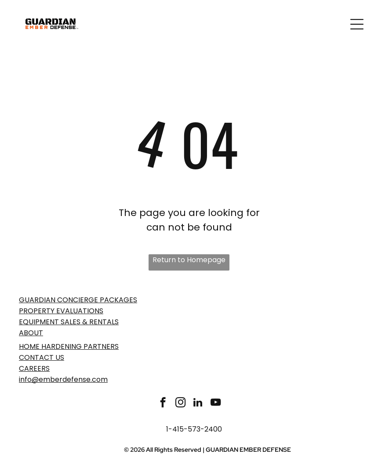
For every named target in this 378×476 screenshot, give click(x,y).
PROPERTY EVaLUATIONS (61, 311)
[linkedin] (198, 403)
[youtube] (215, 403)
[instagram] (180, 403)
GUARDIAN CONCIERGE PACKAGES (78, 300)
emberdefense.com (73, 379)
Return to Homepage (189, 260)
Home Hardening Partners (69, 346)
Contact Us (41, 357)
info (25, 379)
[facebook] (163, 403)
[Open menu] (356, 24)
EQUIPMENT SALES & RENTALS (69, 322)
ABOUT (31, 333)
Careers (34, 368)
